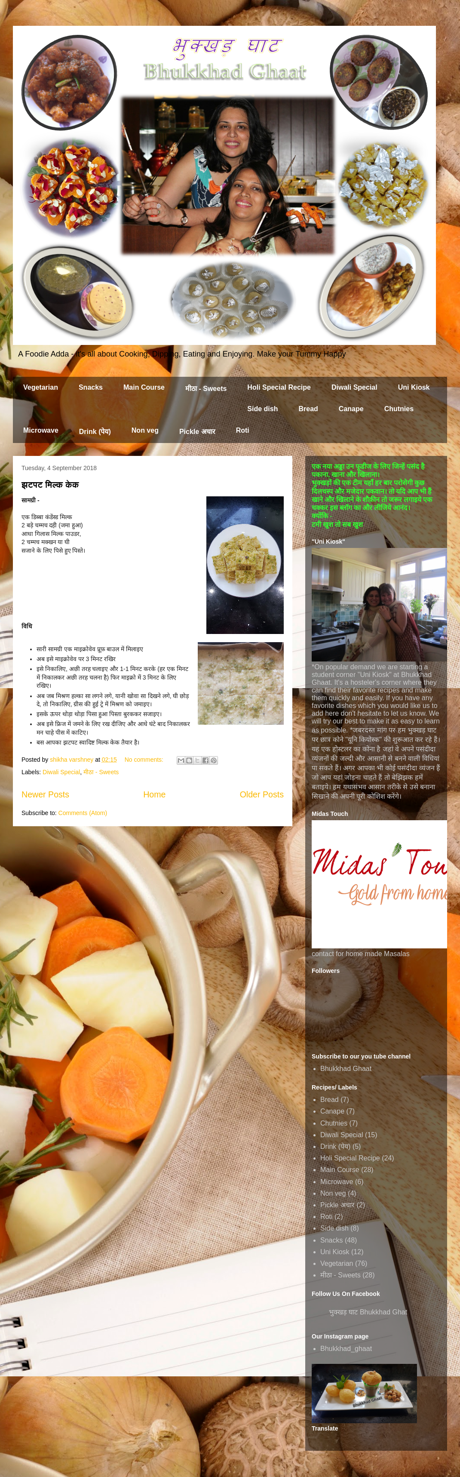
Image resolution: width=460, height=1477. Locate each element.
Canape (351, 408)
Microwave (40, 430)
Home (154, 794)
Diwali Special (354, 387)
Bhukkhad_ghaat (346, 1348)
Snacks (91, 387)
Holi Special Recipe (279, 387)
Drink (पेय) (95, 431)
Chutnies (399, 408)
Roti (242, 430)
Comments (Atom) (82, 812)
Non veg (145, 430)
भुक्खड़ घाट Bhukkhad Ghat (368, 1312)
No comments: (145, 759)
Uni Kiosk (414, 387)
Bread (308, 408)
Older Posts (262, 794)
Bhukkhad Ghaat (345, 1068)
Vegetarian (40, 387)
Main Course (144, 387)
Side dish (262, 408)
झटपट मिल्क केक (50, 484)
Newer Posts (45, 794)
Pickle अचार (197, 431)
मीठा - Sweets (206, 388)
